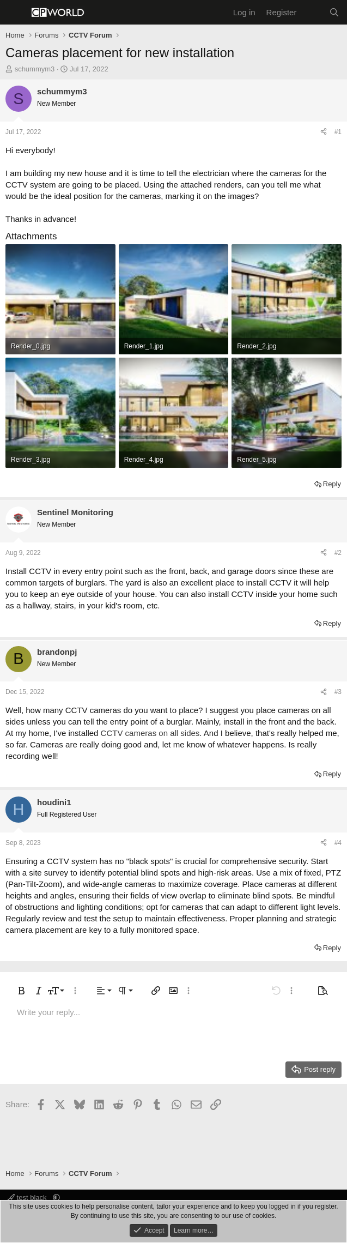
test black (28, 1197)
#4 (338, 843)
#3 (338, 692)
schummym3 (35, 69)
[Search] (334, 12)
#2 (338, 553)
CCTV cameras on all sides (150, 733)
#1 (338, 132)
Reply (332, 484)
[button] (21, 990)
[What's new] (312, 12)
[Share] (323, 132)
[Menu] (15, 12)
